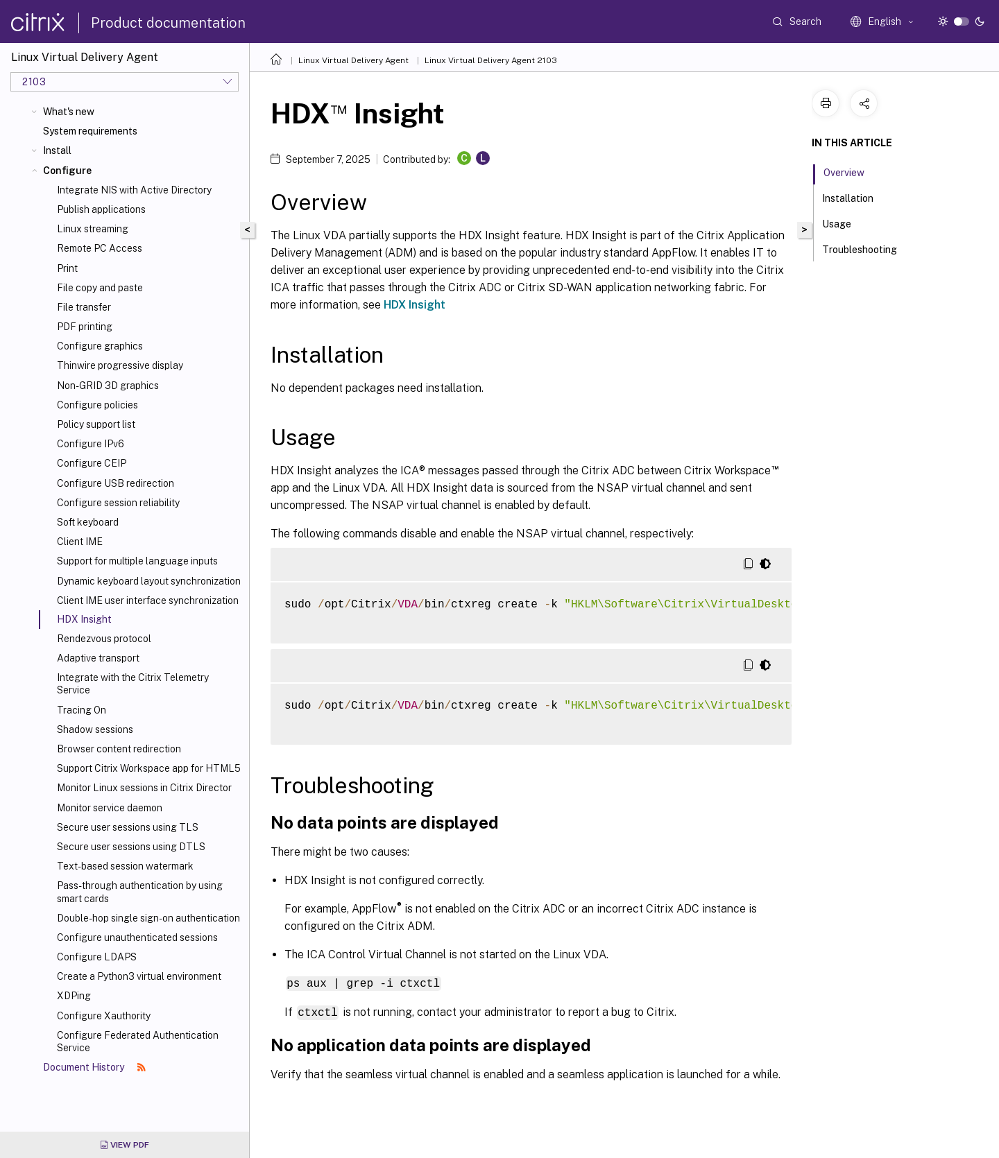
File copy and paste (100, 287)
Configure (67, 170)
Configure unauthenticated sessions (137, 937)
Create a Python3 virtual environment (139, 976)
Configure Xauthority (104, 1015)
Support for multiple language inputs (137, 561)
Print (67, 268)
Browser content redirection (119, 748)
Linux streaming (92, 228)
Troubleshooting (867, 248)
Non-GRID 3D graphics (108, 385)
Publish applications (101, 209)
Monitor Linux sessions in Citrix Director (144, 787)
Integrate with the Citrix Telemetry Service (133, 683)
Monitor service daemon (109, 807)
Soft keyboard (88, 522)
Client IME (80, 541)
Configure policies (97, 405)
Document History (94, 1067)
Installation (855, 197)
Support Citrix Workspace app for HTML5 (149, 768)
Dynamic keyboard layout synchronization (149, 581)
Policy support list (96, 424)
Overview (851, 171)
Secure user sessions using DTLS (131, 846)
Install (57, 150)
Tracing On (81, 710)
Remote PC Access (99, 248)
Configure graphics (100, 346)
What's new (68, 111)
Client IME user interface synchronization (148, 600)
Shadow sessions (95, 729)
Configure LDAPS (97, 956)
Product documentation (168, 23)
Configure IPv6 (90, 443)
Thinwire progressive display (120, 365)
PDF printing (84, 326)
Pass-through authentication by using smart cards (140, 892)
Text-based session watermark (125, 866)
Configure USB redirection (115, 483)
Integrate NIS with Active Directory (134, 190)
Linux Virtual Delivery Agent (353, 60)
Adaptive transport (98, 658)
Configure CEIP (91, 463)
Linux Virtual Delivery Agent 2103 (491, 60)
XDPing (74, 995)
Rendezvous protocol (104, 638)
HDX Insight (414, 304)
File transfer (84, 307)
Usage (844, 223)
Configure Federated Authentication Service (138, 1041)
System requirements (90, 131)
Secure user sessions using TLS (127, 827)
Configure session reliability (118, 502)
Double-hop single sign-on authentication (148, 918)
